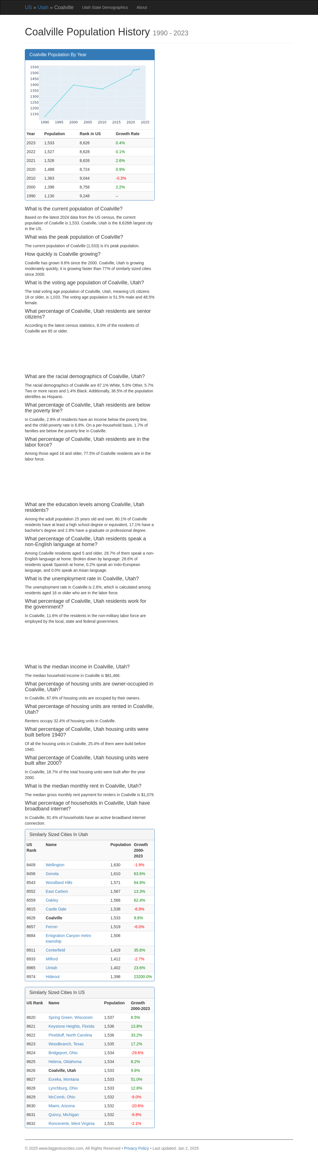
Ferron (51, 926)
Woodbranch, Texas (66, 1044)
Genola (52, 873)
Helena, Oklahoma (65, 1061)
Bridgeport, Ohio (63, 1052)
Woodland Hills (59, 882)
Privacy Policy (136, 1148)
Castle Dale (56, 909)
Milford (52, 959)
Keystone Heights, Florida (71, 1026)
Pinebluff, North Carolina (70, 1035)
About (141, 7)
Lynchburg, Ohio (63, 1088)
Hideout (52, 976)
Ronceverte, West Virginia (71, 1123)
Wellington (55, 865)
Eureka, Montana (64, 1079)
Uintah (51, 968)
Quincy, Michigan (64, 1114)
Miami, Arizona (62, 1106)
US (28, 7)
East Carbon (57, 891)
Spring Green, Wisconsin (71, 1017)
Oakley (52, 900)
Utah (43, 7)
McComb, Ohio (62, 1097)
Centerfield (55, 950)
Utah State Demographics (105, 7)
